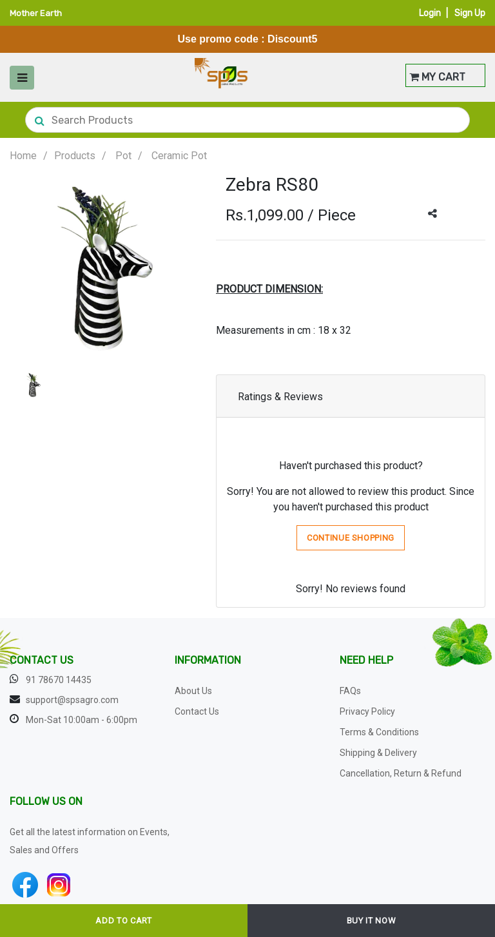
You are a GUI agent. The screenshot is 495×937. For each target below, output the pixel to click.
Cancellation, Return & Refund (400, 773)
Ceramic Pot (179, 156)
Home (23, 156)
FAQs (350, 691)
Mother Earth (36, 13)
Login (430, 13)
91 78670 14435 (59, 680)
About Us (193, 691)
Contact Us (197, 711)
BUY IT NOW (371, 920)
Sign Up (469, 13)
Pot (123, 156)
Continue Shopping (350, 538)
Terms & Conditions (379, 732)
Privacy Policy (367, 711)
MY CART (437, 77)
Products (74, 156)
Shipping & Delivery (378, 753)
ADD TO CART (123, 920)
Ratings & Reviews (280, 397)
